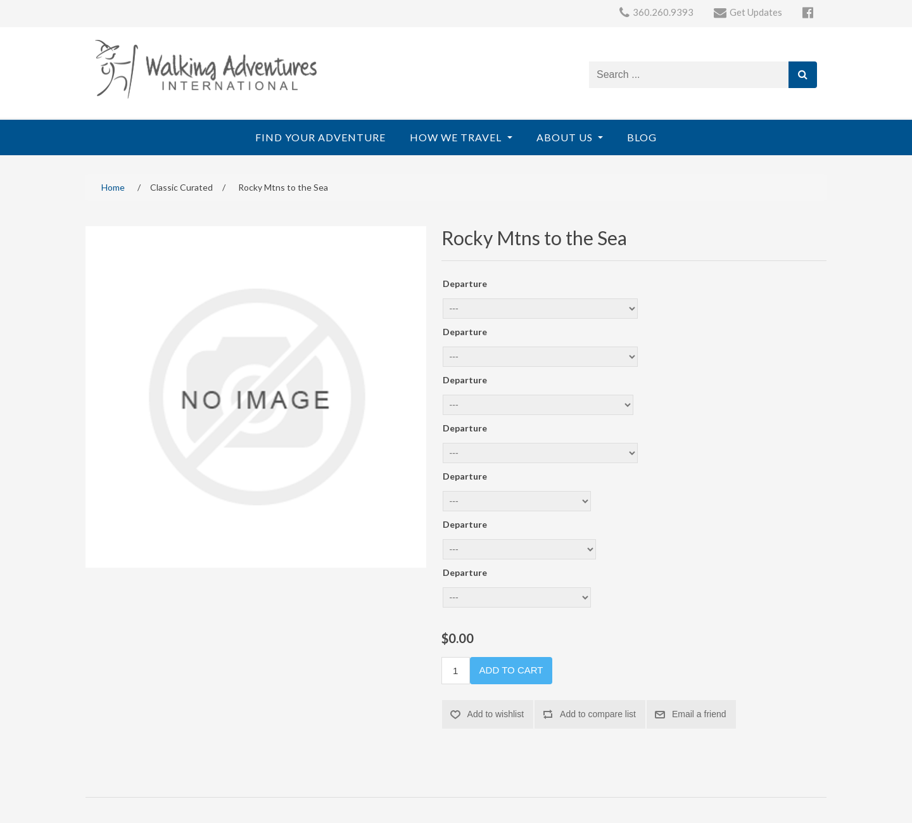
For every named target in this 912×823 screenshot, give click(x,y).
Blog (642, 137)
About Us (565, 137)
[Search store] (689, 74)
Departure (465, 283)
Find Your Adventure (320, 137)
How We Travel (457, 137)
